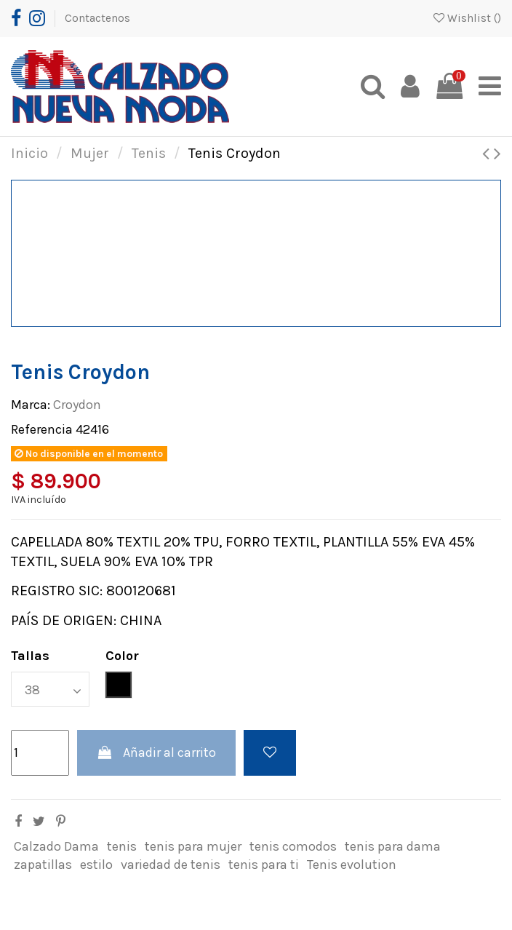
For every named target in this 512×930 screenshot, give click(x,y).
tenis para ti (263, 865)
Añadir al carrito (156, 752)
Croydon (77, 405)
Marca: (30, 405)
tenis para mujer (193, 846)
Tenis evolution (351, 865)
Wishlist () (467, 18)
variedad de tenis (170, 865)
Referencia (42, 429)
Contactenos (97, 18)
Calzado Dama (56, 846)
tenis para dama (393, 846)
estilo (96, 865)
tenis (122, 846)
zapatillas (43, 865)
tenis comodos (293, 846)
